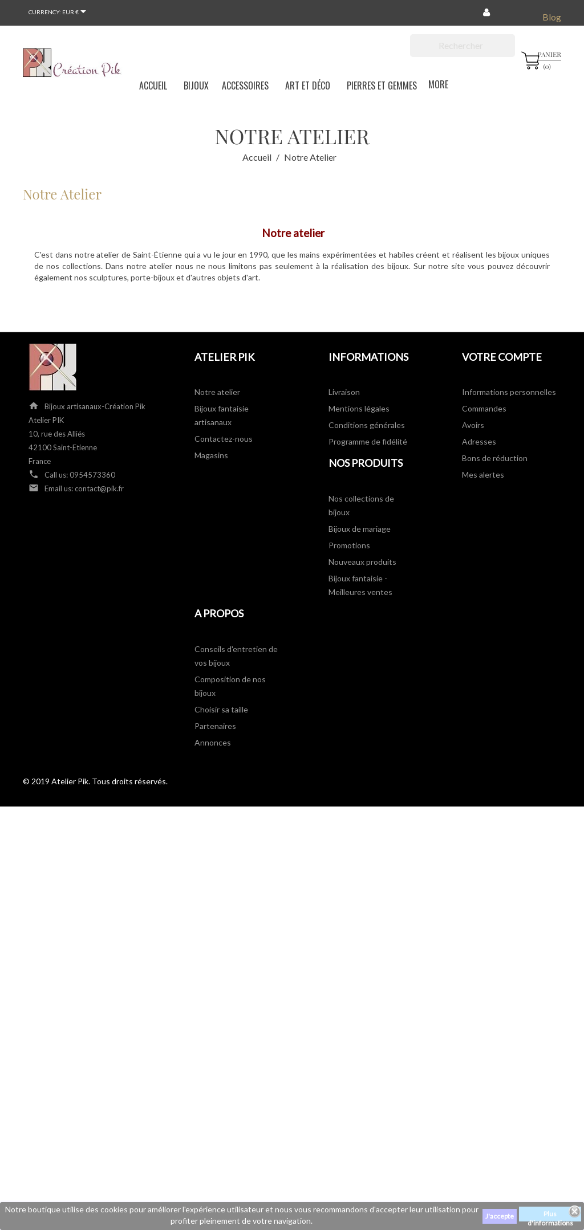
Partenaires (215, 726)
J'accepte (499, 1216)
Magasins (211, 455)
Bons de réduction (495, 458)
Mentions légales (359, 408)
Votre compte (502, 357)
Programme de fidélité (367, 441)
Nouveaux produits (362, 562)
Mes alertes (483, 474)
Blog (551, 16)
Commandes (484, 408)
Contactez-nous (223, 438)
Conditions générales (366, 425)
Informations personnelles (509, 392)
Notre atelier (217, 392)
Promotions (349, 545)
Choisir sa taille (221, 709)
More (438, 84)
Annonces (212, 742)
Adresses (479, 441)
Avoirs (473, 425)
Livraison (344, 392)
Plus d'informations (550, 1215)
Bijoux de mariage (359, 528)
